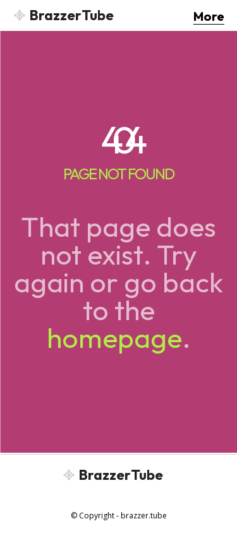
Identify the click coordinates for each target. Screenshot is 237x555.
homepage (114, 337)
